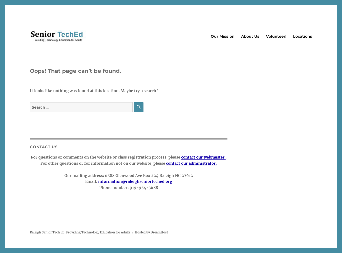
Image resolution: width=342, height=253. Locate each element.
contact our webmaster (203, 157)
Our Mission (223, 36)
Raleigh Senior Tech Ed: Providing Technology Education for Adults (80, 232)
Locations (302, 36)
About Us (250, 36)
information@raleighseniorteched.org (135, 181)
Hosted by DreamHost (151, 232)
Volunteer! (276, 36)
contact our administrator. (191, 163)
